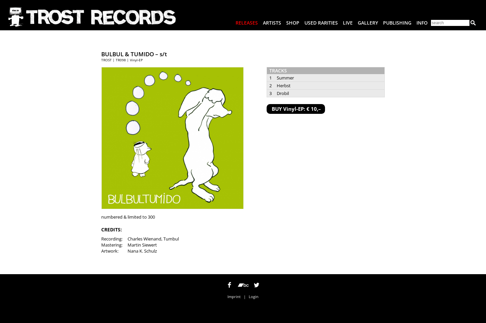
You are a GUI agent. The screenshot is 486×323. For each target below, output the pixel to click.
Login (254, 296)
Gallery (368, 23)
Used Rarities (321, 23)
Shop (292, 23)
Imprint (234, 296)
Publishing (397, 23)
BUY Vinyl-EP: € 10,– (296, 108)
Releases (247, 23)
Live (348, 23)
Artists (272, 23)
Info (422, 23)
